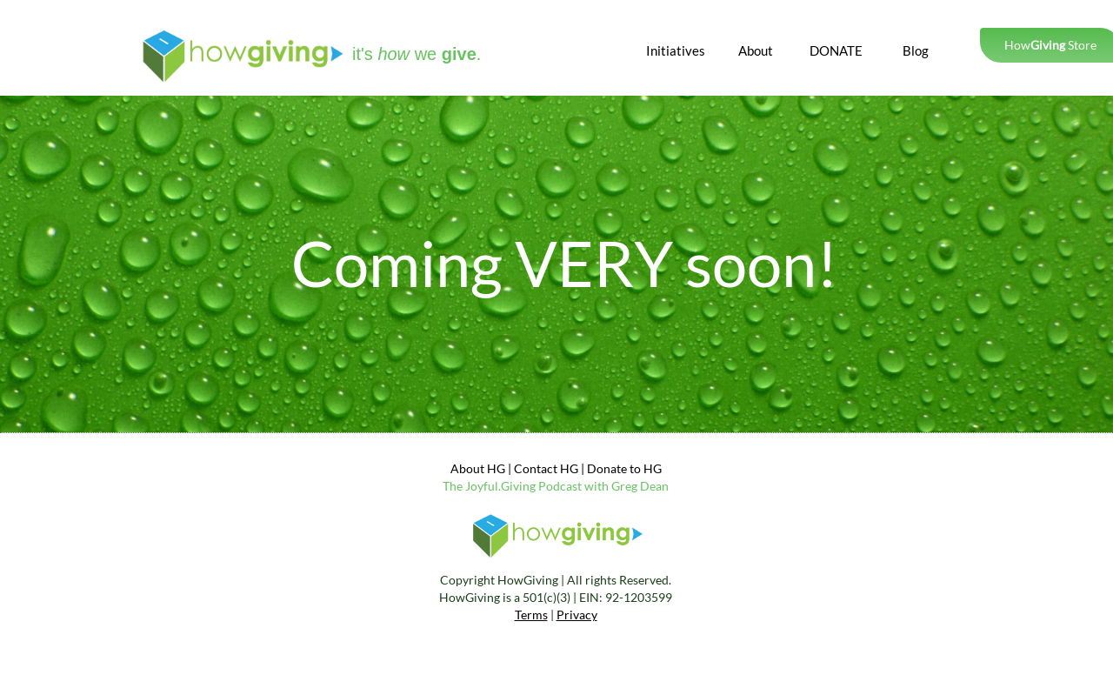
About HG (477, 468)
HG (651, 468)
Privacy (576, 614)
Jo (471, 485)
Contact (535, 468)
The (454, 485)
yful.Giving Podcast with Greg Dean (573, 485)
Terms (531, 614)
